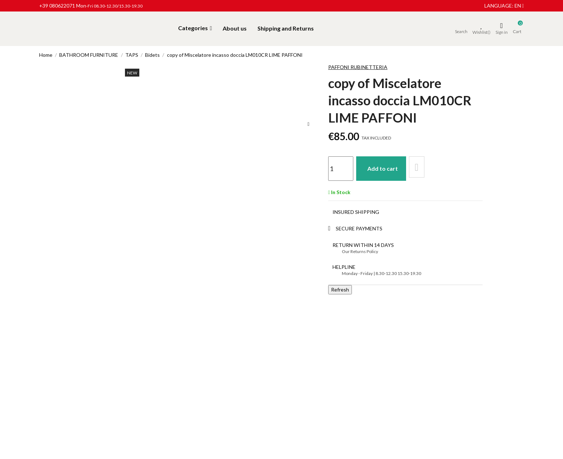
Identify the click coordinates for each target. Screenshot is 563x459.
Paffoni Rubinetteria (357, 67)
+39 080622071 (57, 6)
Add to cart (387, 167)
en (519, 6)
